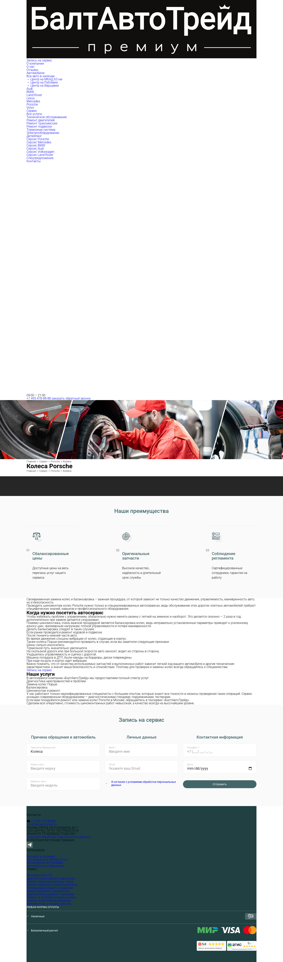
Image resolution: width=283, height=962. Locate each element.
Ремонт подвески (39, 126)
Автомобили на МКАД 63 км (47, 859)
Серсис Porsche (38, 139)
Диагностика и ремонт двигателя (51, 878)
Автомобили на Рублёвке (45, 863)
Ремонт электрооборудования (49, 900)
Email (112, 764)
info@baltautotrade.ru (42, 824)
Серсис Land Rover (40, 155)
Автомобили (36, 73)
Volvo (30, 107)
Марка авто (37, 764)
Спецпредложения (40, 158)
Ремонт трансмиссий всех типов (50, 881)
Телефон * (193, 747)
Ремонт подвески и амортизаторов (52, 885)
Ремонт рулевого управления (48, 891)
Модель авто (38, 781)
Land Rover (34, 95)
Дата (190, 764)
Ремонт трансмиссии (42, 123)
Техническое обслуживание (47, 117)
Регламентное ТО (39, 875)
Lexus (31, 98)
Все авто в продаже (41, 856)
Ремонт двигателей (41, 120)
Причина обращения (43, 747)
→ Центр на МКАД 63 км (44, 79)
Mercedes (33, 101)
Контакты (34, 161)
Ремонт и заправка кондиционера (51, 897)
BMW (30, 92)
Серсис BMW (36, 145)
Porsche (32, 104)
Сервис (32, 111)
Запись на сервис (39, 60)
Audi (30, 89)
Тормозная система (41, 130)
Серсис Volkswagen (40, 152)
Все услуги (34, 114)
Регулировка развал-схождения (50, 888)
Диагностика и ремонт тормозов (50, 894)
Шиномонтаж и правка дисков (49, 903)
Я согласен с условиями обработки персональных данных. (143, 783)
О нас (31, 67)
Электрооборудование (43, 133)
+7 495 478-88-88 (39, 398)
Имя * (112, 747)
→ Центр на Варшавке (43, 85)
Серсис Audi (35, 148)
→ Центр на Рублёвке (42, 82)
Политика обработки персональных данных (58, 837)
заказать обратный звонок (71, 398)
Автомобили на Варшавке (45, 866)
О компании (36, 63)
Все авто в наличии (41, 76)
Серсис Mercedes (39, 142)
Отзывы (32, 70)
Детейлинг (34, 136)
